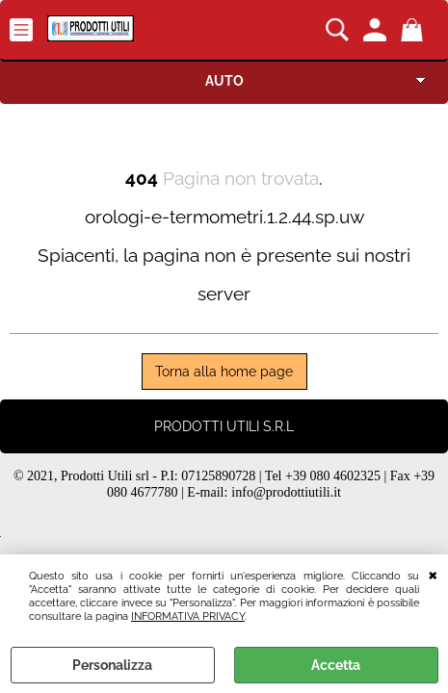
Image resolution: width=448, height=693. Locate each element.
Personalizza (112, 665)
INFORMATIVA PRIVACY (188, 616)
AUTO (224, 81)
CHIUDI (433, 573)
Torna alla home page (224, 371)
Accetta (335, 665)
